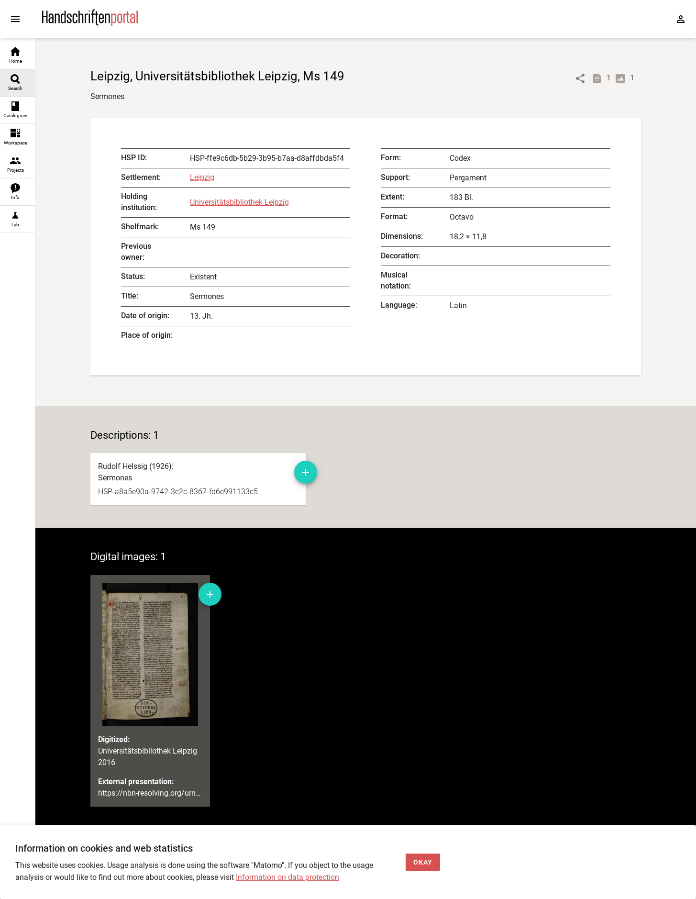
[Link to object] (580, 78)
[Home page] (90, 23)
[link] (17, 55)
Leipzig (202, 177)
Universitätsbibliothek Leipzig (239, 202)
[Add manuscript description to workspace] (305, 472)
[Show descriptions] (599, 78)
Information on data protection (287, 877)
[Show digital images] (622, 78)
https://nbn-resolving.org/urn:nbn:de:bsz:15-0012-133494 (195, 793)
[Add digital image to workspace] (210, 594)
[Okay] (423, 862)
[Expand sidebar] (15, 19)
